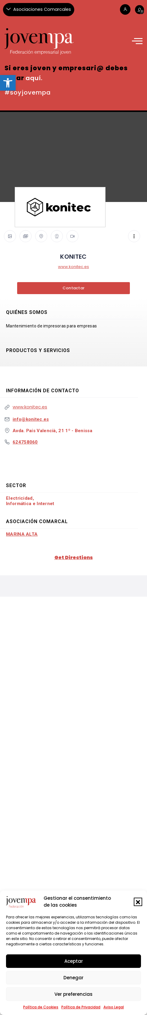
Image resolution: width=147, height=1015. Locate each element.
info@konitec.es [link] (31, 419)
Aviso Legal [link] (113, 1007)
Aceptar (73, 961)
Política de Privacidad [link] (80, 1007)
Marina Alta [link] (22, 534)
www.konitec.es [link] (73, 267)
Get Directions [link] (73, 557)
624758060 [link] (25, 442)
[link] (8, 83)
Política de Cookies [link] (40, 1007)
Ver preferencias (73, 994)
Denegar (73, 977)
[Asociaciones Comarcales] (38, 9)
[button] (138, 902)
